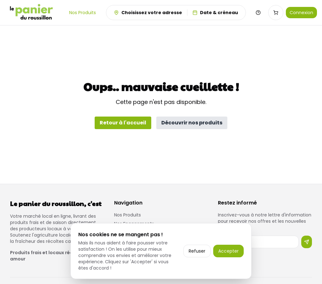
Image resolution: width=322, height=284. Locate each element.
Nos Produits (82, 12)
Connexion (301, 12)
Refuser (197, 251)
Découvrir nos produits (191, 122)
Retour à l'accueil (123, 122)
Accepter (228, 251)
